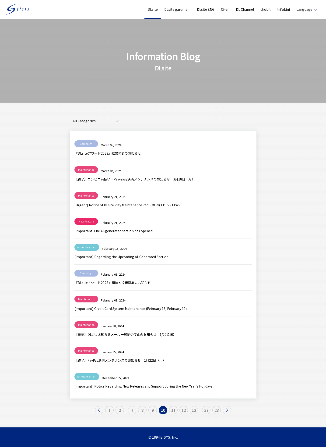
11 (176, 411)
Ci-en (225, 9)
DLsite (153, 9)
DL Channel (245, 9)
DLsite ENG (205, 9)
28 (230, 411)
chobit (265, 9)
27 (217, 411)
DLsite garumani (177, 9)
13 (202, 411)
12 (189, 411)
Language (304, 9)
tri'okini (283, 9)
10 (163, 411)
